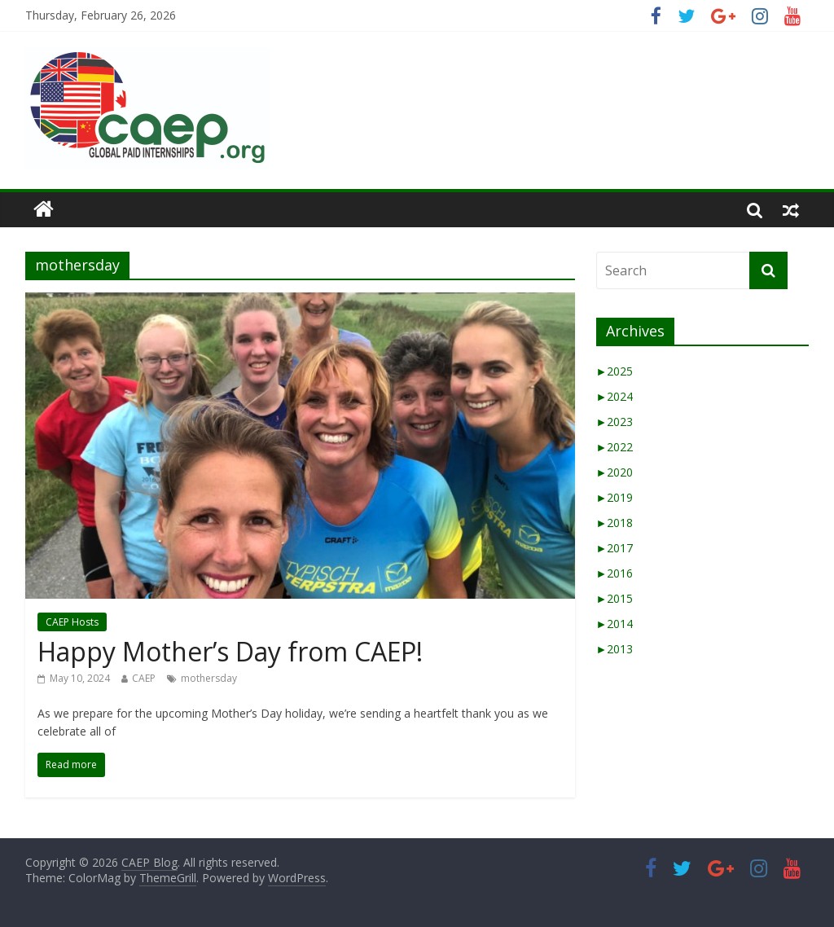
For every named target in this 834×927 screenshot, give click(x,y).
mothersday (209, 678)
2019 (615, 497)
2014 (615, 623)
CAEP (144, 678)
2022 (615, 447)
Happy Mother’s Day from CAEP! (230, 651)
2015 (615, 598)
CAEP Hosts (72, 622)
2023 (615, 421)
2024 (615, 396)
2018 (615, 522)
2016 (615, 573)
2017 (615, 548)
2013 (615, 649)
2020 (615, 472)
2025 (615, 371)
